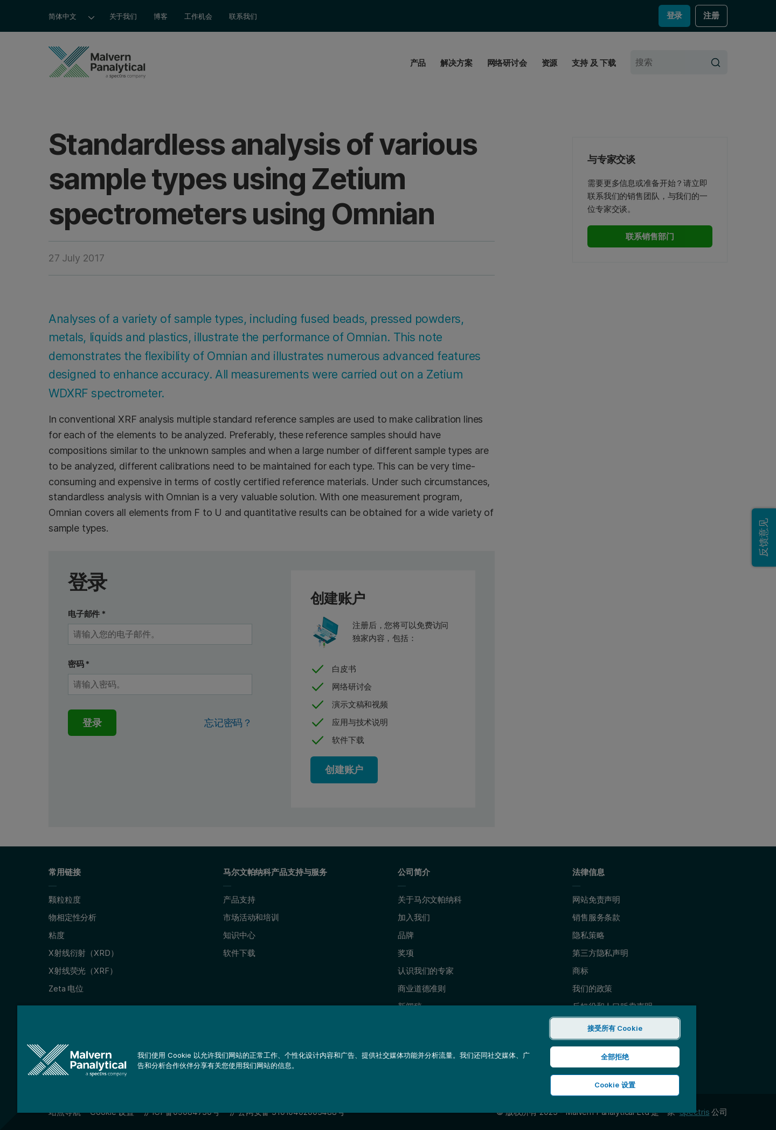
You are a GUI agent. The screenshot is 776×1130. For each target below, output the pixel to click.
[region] (356, 1058)
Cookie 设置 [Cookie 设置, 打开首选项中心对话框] (614, 1084)
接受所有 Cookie (614, 1028)
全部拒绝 (615, 1056)
